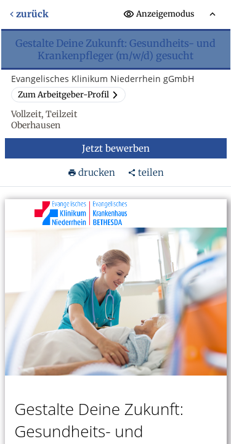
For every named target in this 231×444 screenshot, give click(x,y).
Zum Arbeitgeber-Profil (68, 94)
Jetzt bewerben (116, 148)
